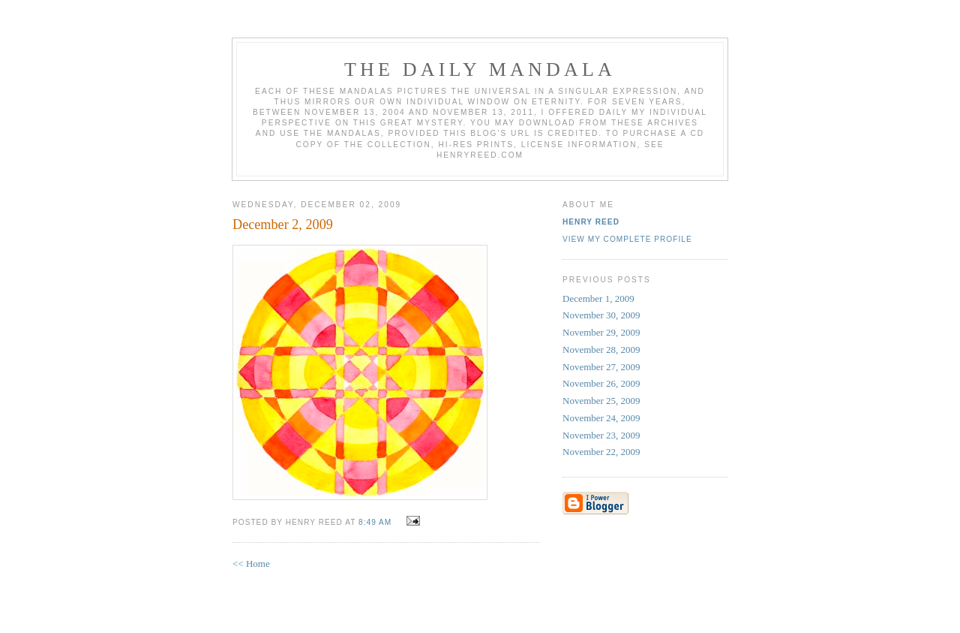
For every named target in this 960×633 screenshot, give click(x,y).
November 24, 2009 (601, 418)
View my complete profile (627, 239)
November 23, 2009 (601, 435)
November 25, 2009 (601, 400)
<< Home (251, 563)
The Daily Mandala (480, 69)
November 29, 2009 (601, 332)
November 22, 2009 (601, 451)
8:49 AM (375, 522)
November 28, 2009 (601, 349)
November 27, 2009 (601, 366)
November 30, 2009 (601, 315)
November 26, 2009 (601, 383)
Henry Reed (591, 222)
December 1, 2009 (598, 298)
